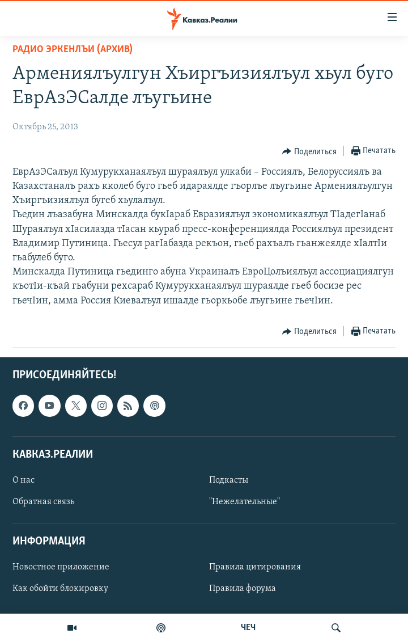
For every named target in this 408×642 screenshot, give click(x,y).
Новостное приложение (60, 567)
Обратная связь (43, 501)
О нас (23, 480)
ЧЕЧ (248, 627)
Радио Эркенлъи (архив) (72, 49)
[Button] (309, 151)
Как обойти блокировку (60, 588)
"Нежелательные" (244, 501)
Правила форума (242, 588)
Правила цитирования (255, 567)
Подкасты (228, 480)
